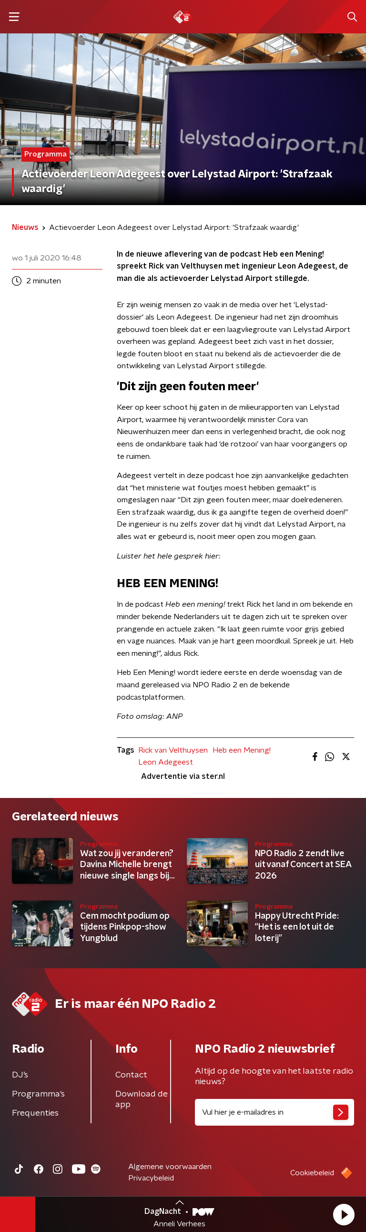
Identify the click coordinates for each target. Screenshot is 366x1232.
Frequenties (35, 1113)
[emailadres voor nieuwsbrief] (274, 1112)
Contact (131, 1075)
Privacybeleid (151, 1178)
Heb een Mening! (242, 750)
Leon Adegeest (165, 762)
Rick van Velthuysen (173, 750)
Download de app (141, 1099)
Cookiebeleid (312, 1173)
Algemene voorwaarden (170, 1166)
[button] (343, 1214)
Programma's (38, 1094)
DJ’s (20, 1075)
